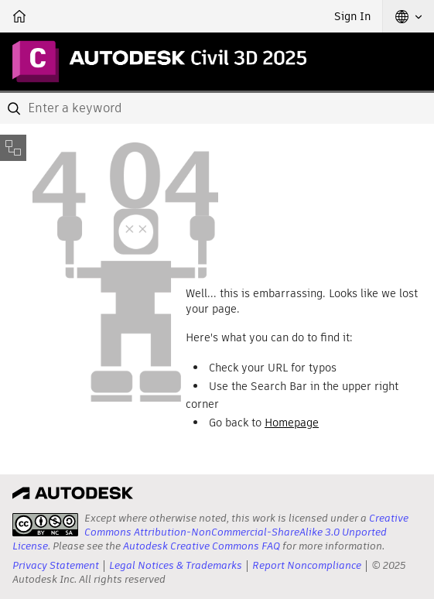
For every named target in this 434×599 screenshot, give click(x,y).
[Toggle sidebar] (13, 148)
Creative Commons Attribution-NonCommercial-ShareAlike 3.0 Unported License (210, 532)
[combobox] (217, 108)
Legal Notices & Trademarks (175, 565)
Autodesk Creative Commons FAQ (201, 546)
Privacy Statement (55, 565)
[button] (408, 16)
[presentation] (45, 524)
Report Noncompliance (306, 565)
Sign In (352, 16)
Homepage (292, 422)
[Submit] (15, 108)
